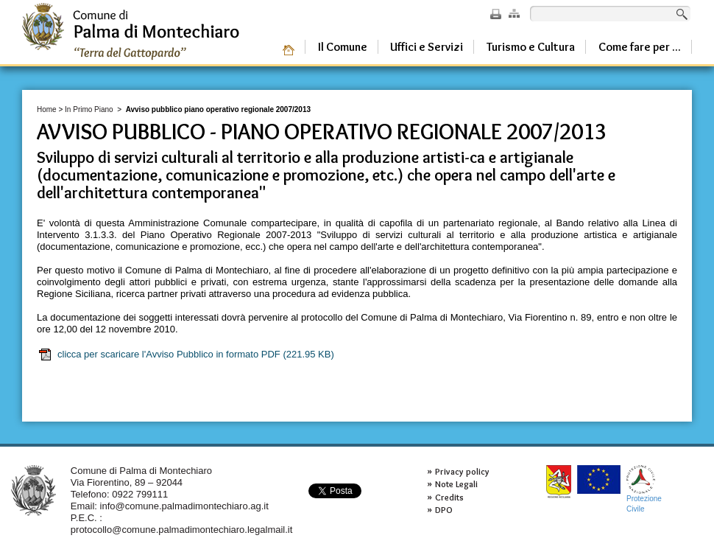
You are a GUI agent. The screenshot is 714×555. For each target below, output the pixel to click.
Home (47, 109)
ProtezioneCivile (644, 489)
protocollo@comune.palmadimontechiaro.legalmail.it (182, 529)
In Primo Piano (89, 109)
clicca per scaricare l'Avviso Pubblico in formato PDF (186, 354)
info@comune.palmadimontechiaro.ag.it (184, 506)
